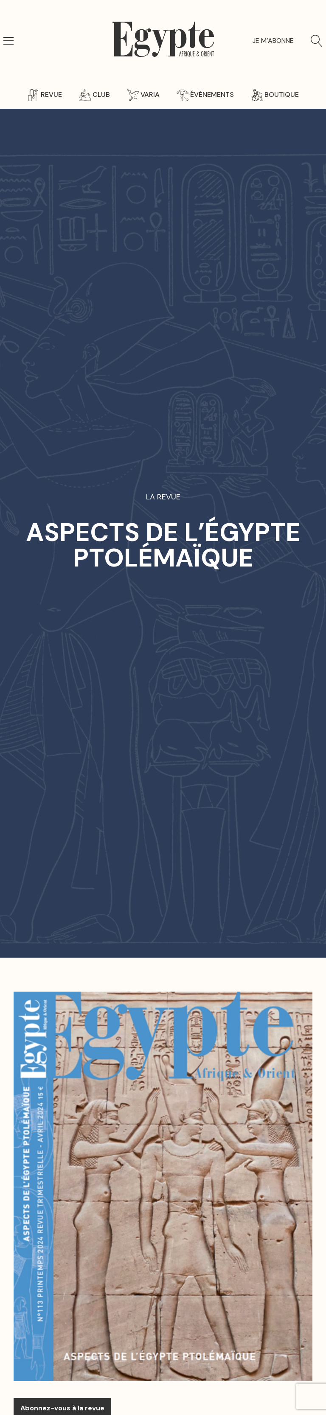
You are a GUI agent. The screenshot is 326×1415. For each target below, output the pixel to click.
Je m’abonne (273, 40)
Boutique (275, 94)
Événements (205, 94)
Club (94, 94)
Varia (143, 94)
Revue (44, 94)
